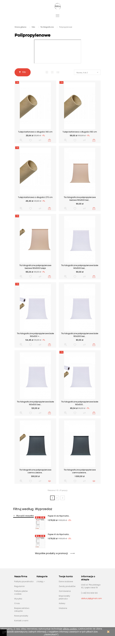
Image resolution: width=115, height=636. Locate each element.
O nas (17, 603)
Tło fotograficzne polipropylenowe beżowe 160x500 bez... (80, 198)
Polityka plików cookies (21, 592)
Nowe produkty (21, 615)
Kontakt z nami (21, 620)
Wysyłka (18, 598)
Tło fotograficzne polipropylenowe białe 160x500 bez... (35, 403)
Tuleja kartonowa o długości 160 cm (80, 131)
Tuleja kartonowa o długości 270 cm (35, 197)
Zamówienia (65, 591)
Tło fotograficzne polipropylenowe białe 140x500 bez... (79, 266)
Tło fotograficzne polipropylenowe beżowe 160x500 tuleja (35, 266)
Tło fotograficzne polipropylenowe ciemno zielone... (35, 471)
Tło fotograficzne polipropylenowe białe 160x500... (79, 403)
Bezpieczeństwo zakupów (21, 609)
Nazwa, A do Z (82, 73)
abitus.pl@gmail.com (91, 598)
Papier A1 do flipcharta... (59, 516)
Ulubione (63, 608)
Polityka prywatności (24, 581)
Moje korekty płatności (64, 597)
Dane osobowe (66, 581)
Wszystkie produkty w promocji (54, 553)
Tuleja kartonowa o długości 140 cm (35, 131)
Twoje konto (66, 576)
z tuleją (40, 581)
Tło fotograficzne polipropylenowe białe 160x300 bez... (79, 335)
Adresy (62, 603)
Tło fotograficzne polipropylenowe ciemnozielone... (80, 471)
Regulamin (19, 586)
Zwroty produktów (67, 586)
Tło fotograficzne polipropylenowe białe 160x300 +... (35, 335)
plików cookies (70, 628)
